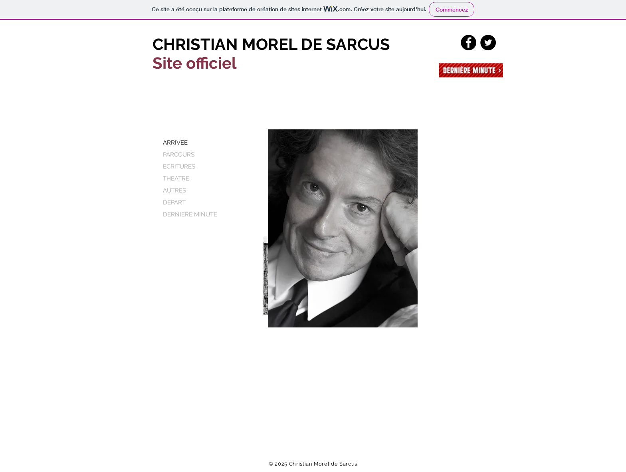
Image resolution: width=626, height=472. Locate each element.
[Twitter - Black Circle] (488, 42)
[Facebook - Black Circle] (468, 42)
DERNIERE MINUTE (190, 214)
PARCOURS (178, 154)
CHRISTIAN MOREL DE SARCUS (271, 44)
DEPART (174, 202)
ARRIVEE (175, 142)
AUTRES (174, 190)
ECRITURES (179, 166)
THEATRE (176, 178)
